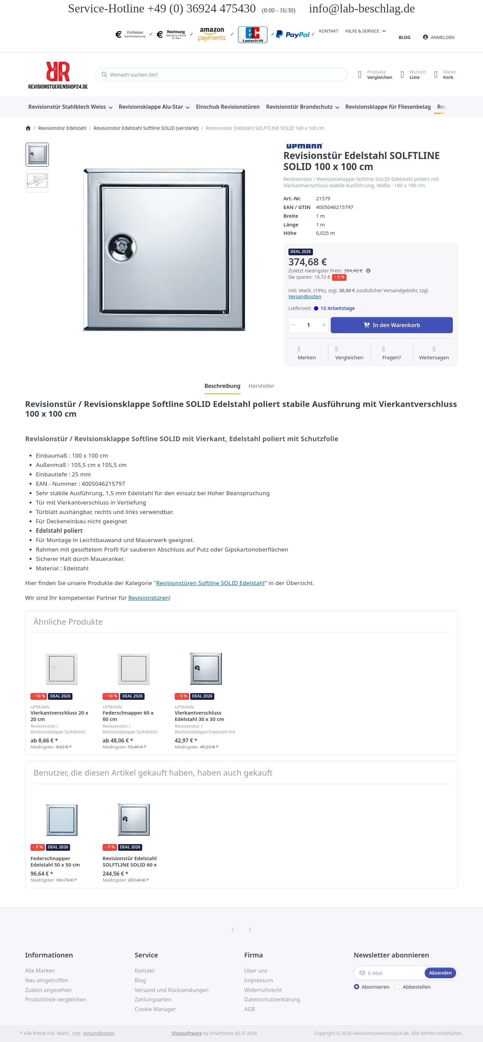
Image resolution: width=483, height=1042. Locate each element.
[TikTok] (250, 929)
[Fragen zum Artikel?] (391, 353)
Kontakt (328, 31)
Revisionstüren (148, 598)
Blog (405, 37)
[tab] (222, 386)
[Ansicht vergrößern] (164, 251)
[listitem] (164, 251)
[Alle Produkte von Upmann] (304, 145)
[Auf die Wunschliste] (307, 353)
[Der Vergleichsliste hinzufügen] (349, 353)
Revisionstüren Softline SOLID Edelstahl (210, 583)
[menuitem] (70, 107)
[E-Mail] (389, 973)
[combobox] (219, 74)
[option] (37, 154)
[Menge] (308, 325)
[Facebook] (232, 929)
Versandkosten (304, 296)
